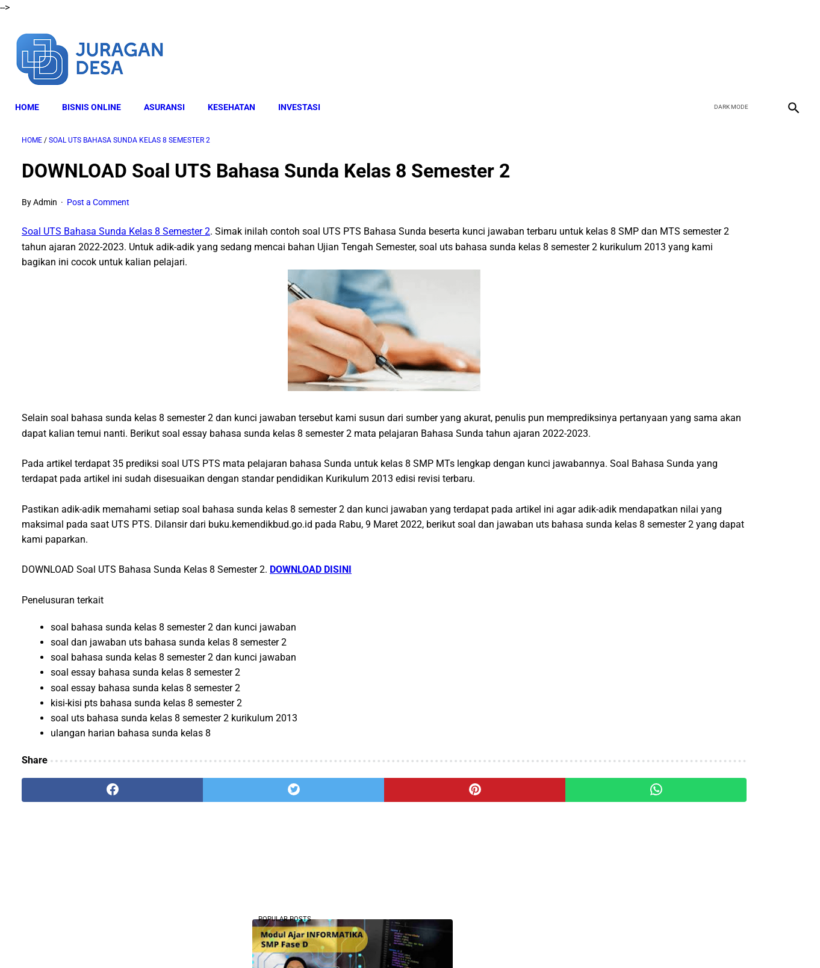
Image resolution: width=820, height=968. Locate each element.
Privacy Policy (463, 937)
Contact (517, 937)
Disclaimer (313, 937)
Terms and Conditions (385, 937)
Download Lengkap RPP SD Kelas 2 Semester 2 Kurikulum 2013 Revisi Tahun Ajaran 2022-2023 (690, 813)
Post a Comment (98, 192)
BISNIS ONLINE (98, 91)
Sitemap (559, 937)
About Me (264, 937)
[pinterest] (348, 825)
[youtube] (757, 47)
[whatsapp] (479, 825)
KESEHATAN (238, 91)
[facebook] (700, 47)
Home (34, 91)
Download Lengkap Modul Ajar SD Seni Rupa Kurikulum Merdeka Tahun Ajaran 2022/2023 (687, 574)
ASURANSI (171, 91)
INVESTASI (306, 91)
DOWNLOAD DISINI (311, 605)
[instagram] (785, 47)
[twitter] (729, 47)
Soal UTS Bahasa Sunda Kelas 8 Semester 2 (116, 222)
